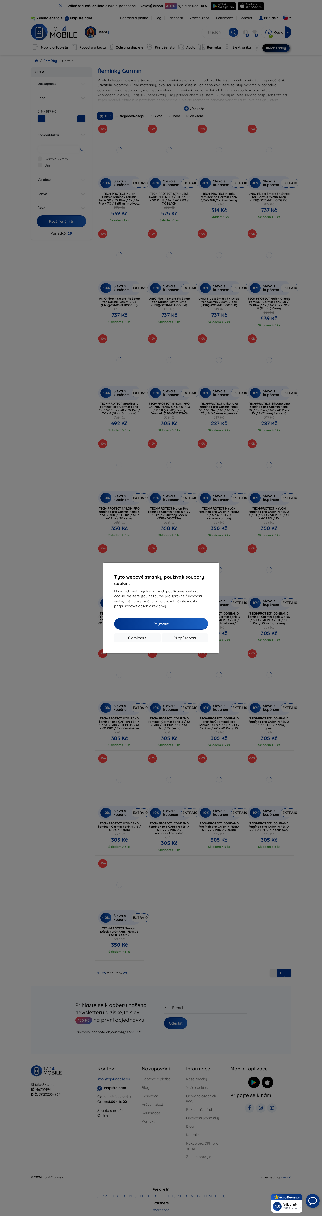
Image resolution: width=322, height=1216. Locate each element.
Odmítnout (137, 638)
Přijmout (161, 624)
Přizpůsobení (185, 638)
